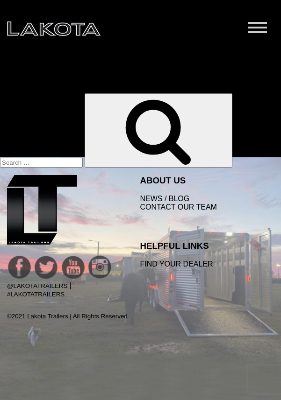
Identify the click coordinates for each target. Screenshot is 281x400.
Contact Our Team (178, 207)
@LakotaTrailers (37, 285)
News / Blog (164, 199)
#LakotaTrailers (36, 294)
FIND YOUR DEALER (176, 264)
